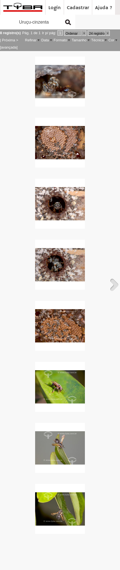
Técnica (97, 40)
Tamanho (79, 40)
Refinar (30, 40)
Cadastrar (78, 8)
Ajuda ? (103, 8)
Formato (60, 40)
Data (45, 40)
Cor (111, 40)
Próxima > (10, 40)
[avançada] (9, 47)
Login (54, 8)
